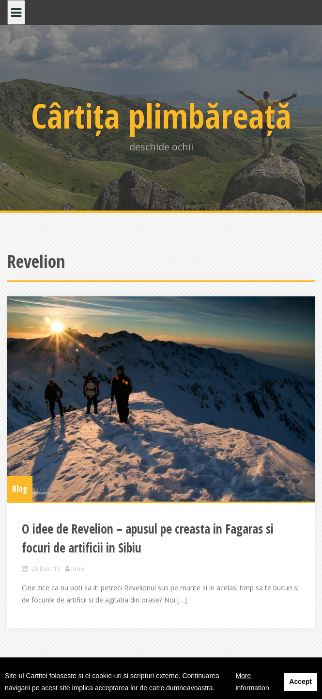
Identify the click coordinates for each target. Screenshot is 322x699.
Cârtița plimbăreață (161, 115)
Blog (20, 488)
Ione (77, 568)
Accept (300, 681)
